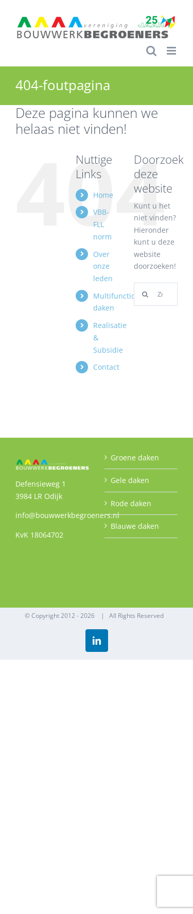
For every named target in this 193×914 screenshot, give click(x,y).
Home (103, 195)
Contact (106, 367)
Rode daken (131, 503)
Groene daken (135, 457)
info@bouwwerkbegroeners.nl (67, 515)
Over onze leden (103, 266)
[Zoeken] (145, 294)
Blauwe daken (135, 526)
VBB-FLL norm (102, 224)
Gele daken (130, 480)
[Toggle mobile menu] (172, 50)
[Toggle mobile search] (151, 50)
